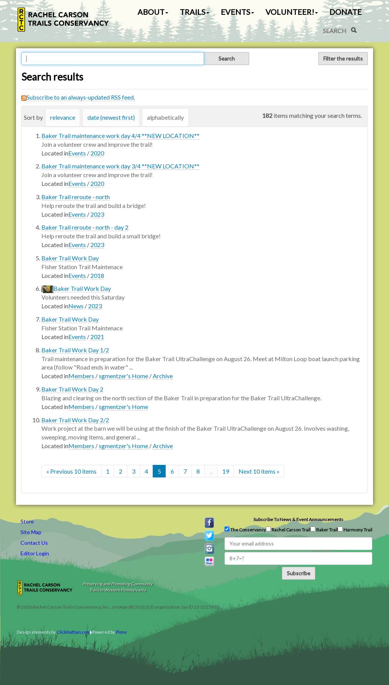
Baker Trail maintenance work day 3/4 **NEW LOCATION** (120, 166)
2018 (97, 275)
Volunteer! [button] (292, 11)
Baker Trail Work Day (70, 258)
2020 (97, 153)
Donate (345, 11)
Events (77, 153)
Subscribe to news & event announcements (298, 519)
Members (81, 375)
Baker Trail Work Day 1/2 (75, 350)
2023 (97, 214)
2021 (97, 336)
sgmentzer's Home (123, 375)
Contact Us (34, 542)
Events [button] (237, 11)
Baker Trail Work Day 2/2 (75, 419)
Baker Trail (324, 529)
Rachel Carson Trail (288, 529)
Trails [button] (194, 11)
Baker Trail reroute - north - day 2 (84, 227)
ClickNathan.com (73, 632)
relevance (62, 117)
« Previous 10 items (71, 471)
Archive (163, 375)
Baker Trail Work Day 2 (72, 389)
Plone (121, 632)
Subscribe (298, 573)
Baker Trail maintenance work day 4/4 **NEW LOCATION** (120, 135)
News (76, 305)
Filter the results (343, 58)
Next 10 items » (259, 471)
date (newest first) (111, 117)
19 (225, 471)
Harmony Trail (355, 529)
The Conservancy (245, 529)
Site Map (31, 532)
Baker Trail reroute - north (75, 196)
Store (27, 521)
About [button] (153, 11)
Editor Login (35, 553)
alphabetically (165, 117)
